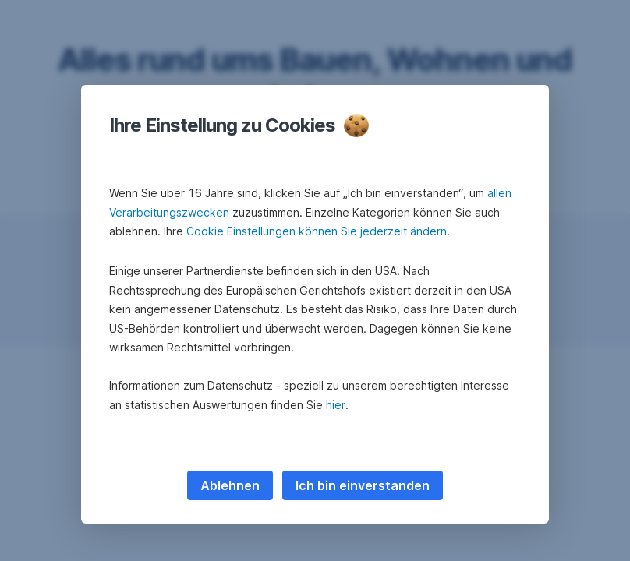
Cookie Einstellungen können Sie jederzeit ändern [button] (316, 231)
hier (335, 404)
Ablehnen (230, 485)
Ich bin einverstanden (363, 485)
